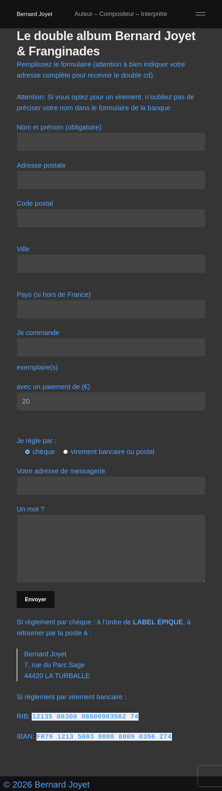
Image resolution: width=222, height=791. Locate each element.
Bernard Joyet (36, 14)
